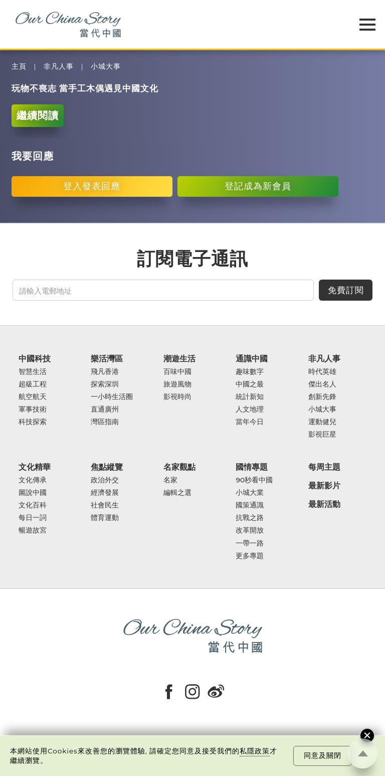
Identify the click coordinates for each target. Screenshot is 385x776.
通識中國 (252, 358)
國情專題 (252, 467)
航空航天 (33, 397)
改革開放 (250, 530)
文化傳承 (33, 480)
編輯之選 (177, 492)
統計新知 (250, 397)
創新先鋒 (322, 397)
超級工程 (33, 384)
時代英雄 (322, 371)
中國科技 (35, 358)
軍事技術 (33, 409)
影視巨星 (322, 434)
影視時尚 (177, 397)
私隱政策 (255, 751)
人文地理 (250, 409)
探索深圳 (105, 384)
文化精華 (35, 467)
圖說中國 (33, 492)
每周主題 (324, 467)
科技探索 (33, 422)
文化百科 (33, 505)
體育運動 (105, 518)
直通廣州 (105, 409)
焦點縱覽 (107, 467)
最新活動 (324, 504)
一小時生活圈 (112, 397)
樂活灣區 (107, 358)
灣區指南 (105, 422)
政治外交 (105, 480)
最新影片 (324, 485)
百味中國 (177, 371)
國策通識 (250, 505)
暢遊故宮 (33, 530)
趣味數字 (250, 371)
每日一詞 (33, 518)
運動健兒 (322, 422)
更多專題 (250, 556)
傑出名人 (322, 384)
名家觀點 (179, 467)
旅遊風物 (177, 384)
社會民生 (105, 505)
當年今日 (250, 422)
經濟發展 (105, 492)
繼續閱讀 (38, 115)
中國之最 (250, 384)
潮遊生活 (179, 358)
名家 (170, 480)
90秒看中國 (254, 480)
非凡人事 (59, 66)
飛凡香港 (105, 371)
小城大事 (106, 66)
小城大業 (250, 492)
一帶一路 (250, 543)
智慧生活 (33, 371)
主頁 (19, 66)
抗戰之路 (250, 518)
